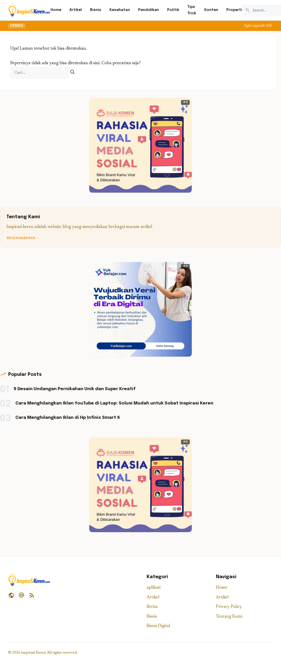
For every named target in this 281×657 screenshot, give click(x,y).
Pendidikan (148, 10)
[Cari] (72, 72)
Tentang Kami (229, 617)
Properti (234, 10)
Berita (152, 607)
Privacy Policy (229, 607)
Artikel (75, 10)
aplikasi (153, 588)
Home (56, 10)
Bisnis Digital (158, 626)
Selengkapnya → (22, 238)
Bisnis (95, 10)
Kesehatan (119, 10)
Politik (173, 10)
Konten (211, 10)
